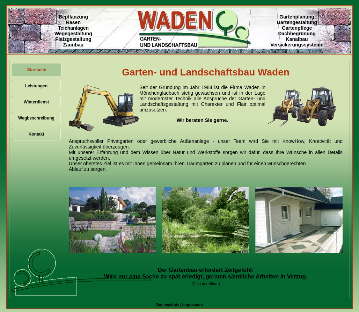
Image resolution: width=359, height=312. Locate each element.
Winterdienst (36, 102)
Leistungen (36, 86)
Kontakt (36, 134)
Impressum (192, 305)
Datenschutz (167, 305)
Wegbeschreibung (36, 118)
